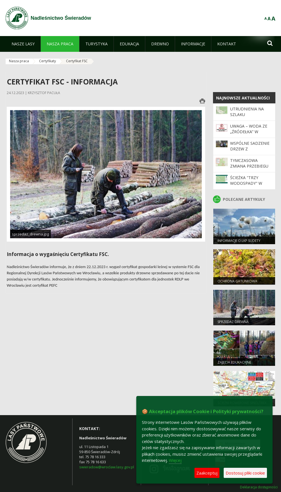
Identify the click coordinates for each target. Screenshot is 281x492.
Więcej (175, 460)
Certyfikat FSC (77, 61)
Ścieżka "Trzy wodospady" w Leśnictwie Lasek (248, 183)
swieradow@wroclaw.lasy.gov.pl (106, 466)
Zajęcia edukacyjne (234, 362)
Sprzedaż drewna (233, 321)
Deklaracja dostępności (259, 487)
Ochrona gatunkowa (237, 281)
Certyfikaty (47, 61)
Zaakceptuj (206, 473)
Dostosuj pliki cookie (245, 473)
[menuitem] (23, 44)
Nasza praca (19, 61)
